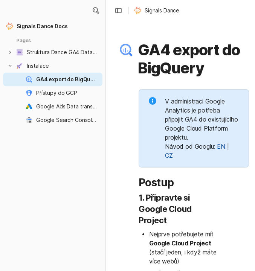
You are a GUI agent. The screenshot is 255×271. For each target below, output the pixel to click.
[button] (95, 10)
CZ (169, 155)
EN (221, 146)
